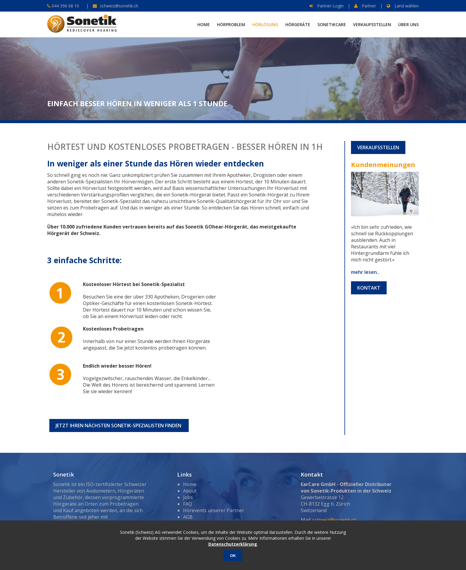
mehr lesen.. (365, 272)
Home (189, 484)
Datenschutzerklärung (232, 544)
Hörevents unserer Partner (213, 510)
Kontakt (368, 288)
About (190, 491)
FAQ (187, 504)
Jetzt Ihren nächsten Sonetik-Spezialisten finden (119, 425)
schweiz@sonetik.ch (119, 6)
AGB (188, 517)
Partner (365, 6)
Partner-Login (326, 6)
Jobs (188, 497)
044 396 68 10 (65, 6)
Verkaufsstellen (378, 147)
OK (233, 555)
